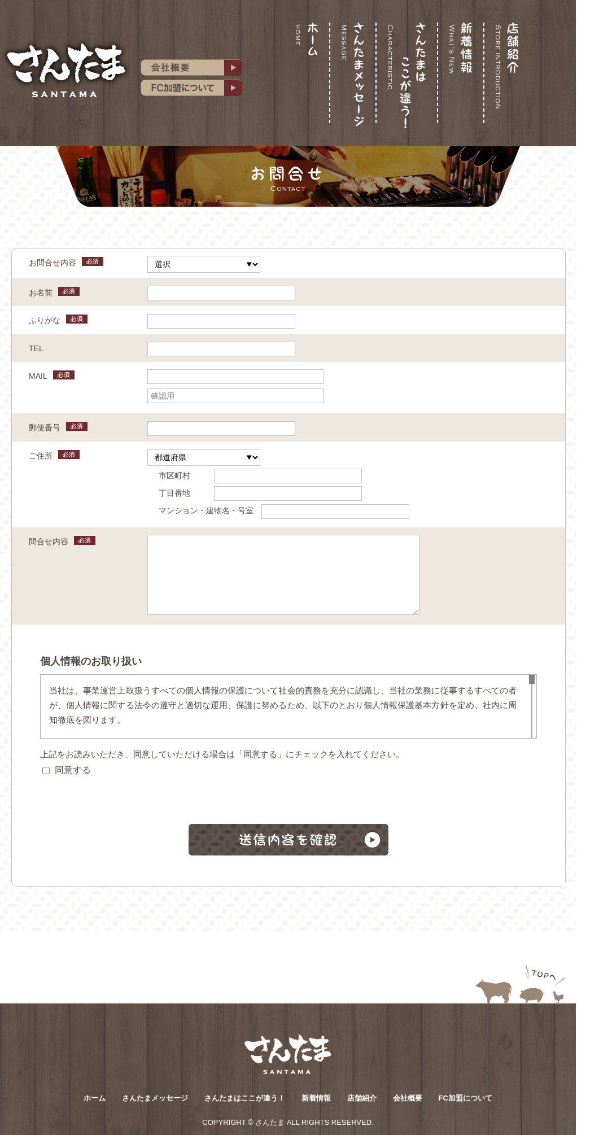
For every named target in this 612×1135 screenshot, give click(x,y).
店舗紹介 (362, 1098)
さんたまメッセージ (155, 1098)
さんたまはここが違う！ (244, 1098)
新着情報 (316, 1098)
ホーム (95, 1098)
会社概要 (407, 1098)
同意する (66, 770)
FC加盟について (465, 1098)
